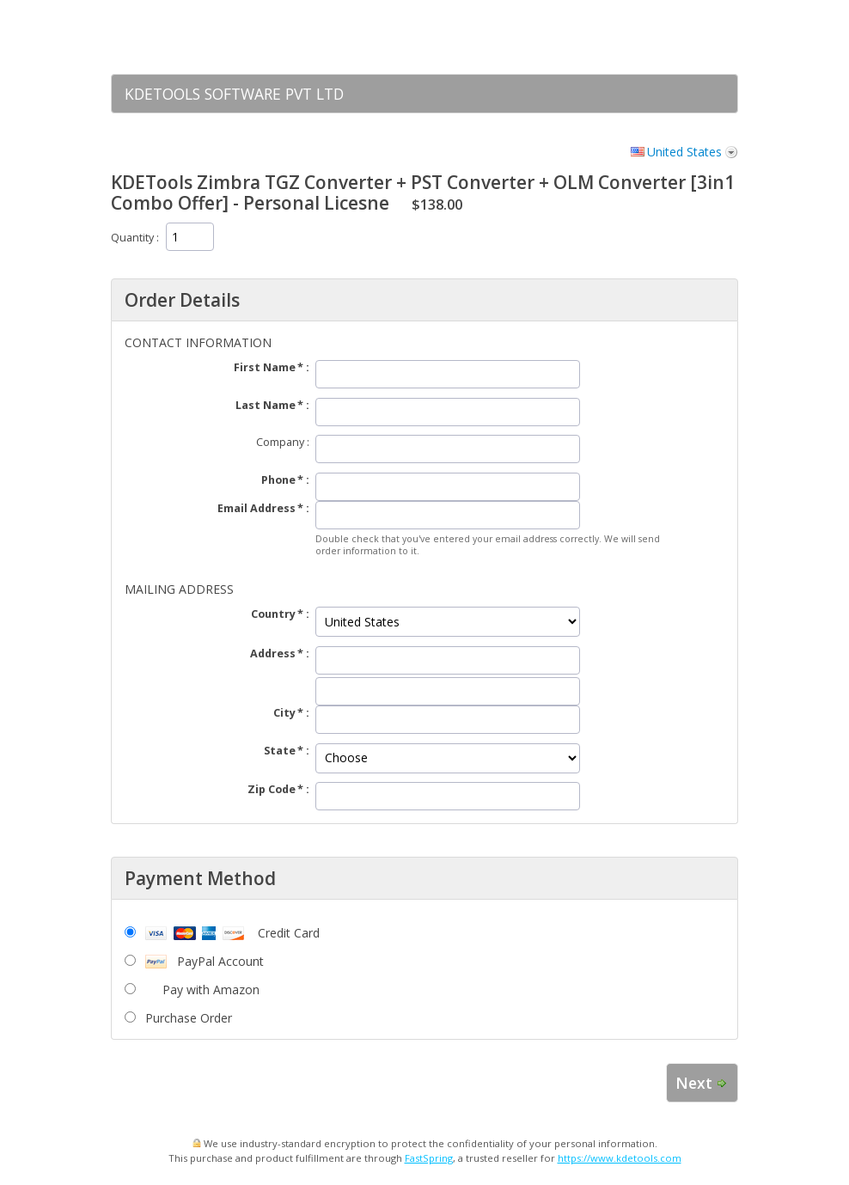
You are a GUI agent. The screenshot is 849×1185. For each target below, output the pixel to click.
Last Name (265, 405)
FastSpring (429, 1157)
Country (273, 614)
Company (280, 442)
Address (273, 653)
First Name (265, 367)
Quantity (132, 237)
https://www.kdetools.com (619, 1157)
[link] (691, 37)
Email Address (256, 508)
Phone (278, 480)
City (284, 713)
